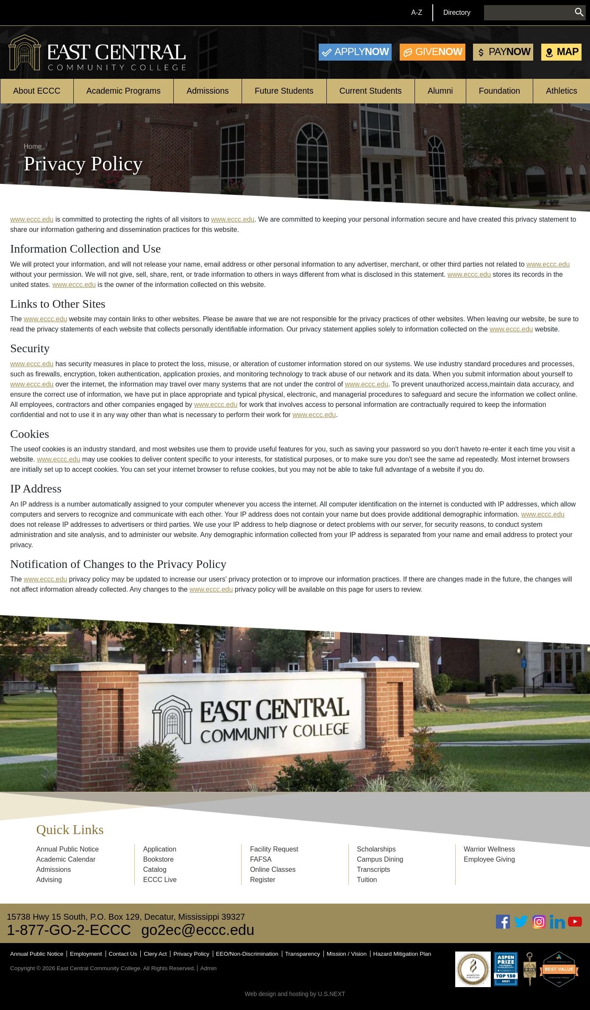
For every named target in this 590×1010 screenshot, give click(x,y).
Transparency (302, 954)
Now (361, 51)
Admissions (53, 869)
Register (263, 879)
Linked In (557, 921)
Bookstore (158, 859)
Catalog (155, 869)
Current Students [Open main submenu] (371, 90)
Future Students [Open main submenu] (284, 90)
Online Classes (273, 869)
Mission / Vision (347, 954)
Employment (86, 954)
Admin (208, 968)
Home (33, 146)
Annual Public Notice (67, 849)
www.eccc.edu (31, 219)
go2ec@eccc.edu (197, 930)
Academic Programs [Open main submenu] (123, 90)
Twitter (521, 921)
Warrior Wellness (489, 849)
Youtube (575, 921)
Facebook (503, 921)
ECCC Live (160, 879)
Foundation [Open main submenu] (499, 90)
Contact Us (123, 954)
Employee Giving (489, 859)
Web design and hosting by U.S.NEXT (295, 994)
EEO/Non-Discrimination (247, 954)
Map (568, 51)
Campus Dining (380, 859)
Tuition (367, 879)
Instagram (539, 921)
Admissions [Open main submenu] (207, 90)
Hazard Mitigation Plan (402, 954)
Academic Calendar (66, 859)
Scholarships (376, 849)
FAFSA (261, 859)
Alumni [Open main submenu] (440, 90)
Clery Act (155, 954)
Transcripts (373, 869)
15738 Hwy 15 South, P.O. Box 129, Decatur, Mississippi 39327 (126, 916)
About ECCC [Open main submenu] (36, 90)
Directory (456, 12)
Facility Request (274, 849)
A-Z (416, 12)
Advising (49, 879)
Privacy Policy (191, 954)
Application (159, 849)
